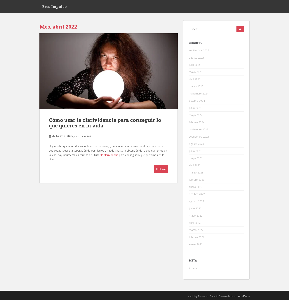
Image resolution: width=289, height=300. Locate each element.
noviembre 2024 (198, 93)
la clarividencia (109, 155)
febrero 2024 (196, 122)
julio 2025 (195, 64)
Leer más (161, 169)
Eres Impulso (54, 6)
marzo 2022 (196, 230)
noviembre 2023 (198, 129)
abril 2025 (195, 79)
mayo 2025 (195, 72)
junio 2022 (195, 208)
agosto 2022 (196, 201)
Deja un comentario (81, 136)
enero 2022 (196, 244)
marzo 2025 (196, 86)
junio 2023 (195, 151)
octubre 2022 (197, 194)
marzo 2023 (196, 172)
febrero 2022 (196, 237)
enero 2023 (196, 187)
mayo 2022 (195, 215)
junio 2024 (195, 108)
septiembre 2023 (199, 136)
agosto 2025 (196, 57)
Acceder (194, 268)
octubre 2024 (197, 100)
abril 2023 (195, 165)
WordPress (244, 296)
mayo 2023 (195, 158)
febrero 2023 (196, 179)
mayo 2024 (195, 115)
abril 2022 (195, 222)
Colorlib (214, 296)
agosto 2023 (196, 143)
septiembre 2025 (199, 50)
